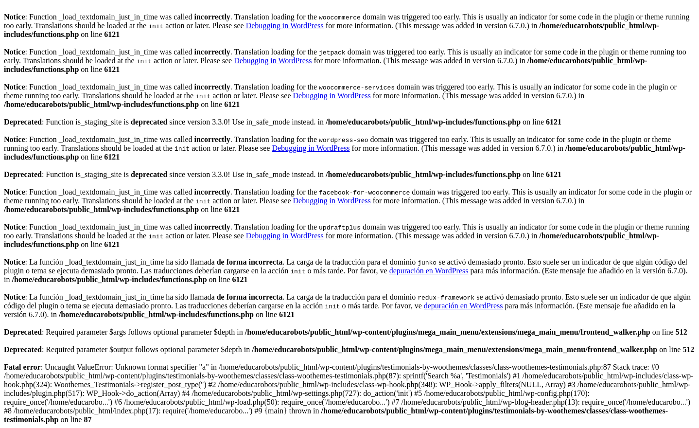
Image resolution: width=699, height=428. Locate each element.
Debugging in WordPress (285, 25)
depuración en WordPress (429, 271)
